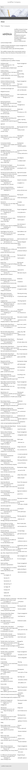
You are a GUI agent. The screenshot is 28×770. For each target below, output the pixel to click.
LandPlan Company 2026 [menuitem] (6, 766)
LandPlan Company (14, 2)
